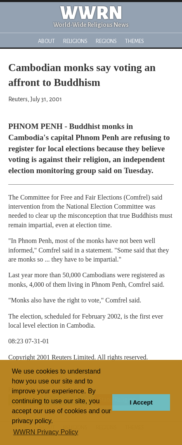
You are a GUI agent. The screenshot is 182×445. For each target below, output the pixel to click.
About (46, 41)
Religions (75, 41)
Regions (106, 41)
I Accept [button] (141, 402)
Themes (134, 41)
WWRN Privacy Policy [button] (45, 431)
